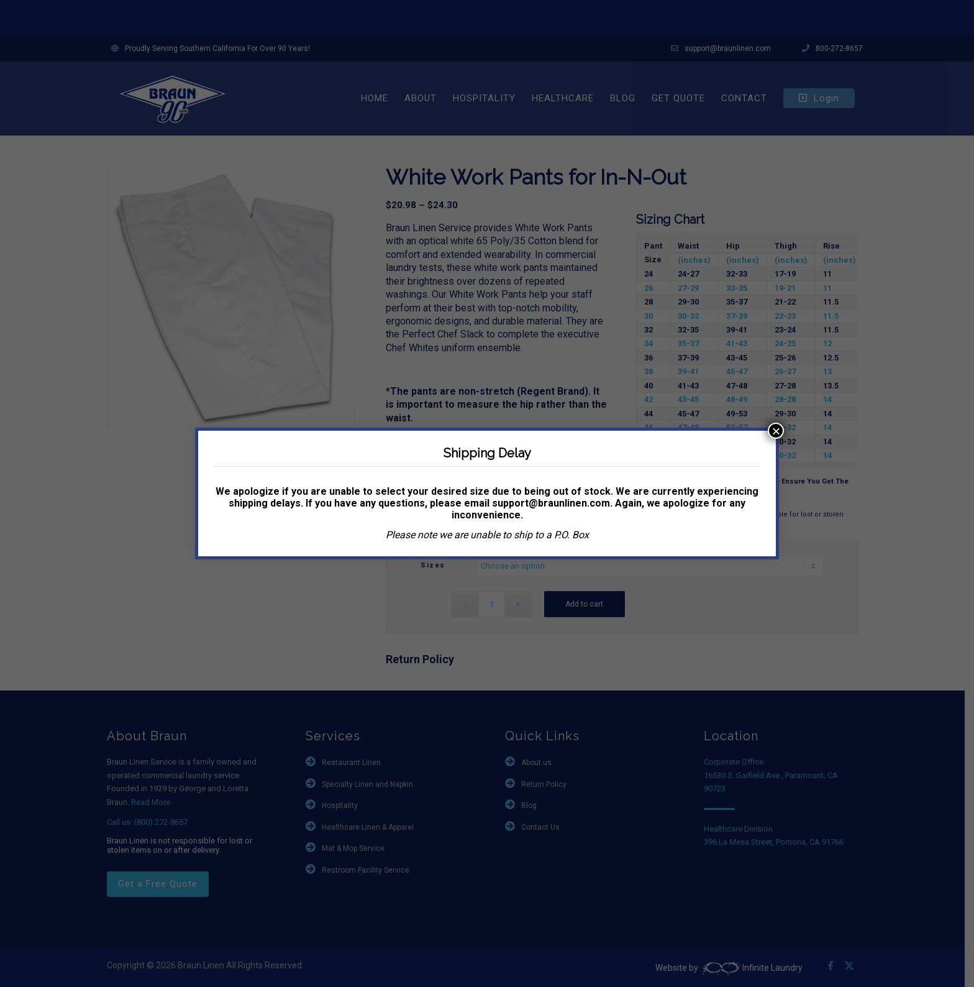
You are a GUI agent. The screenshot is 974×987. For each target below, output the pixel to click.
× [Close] (775, 431)
